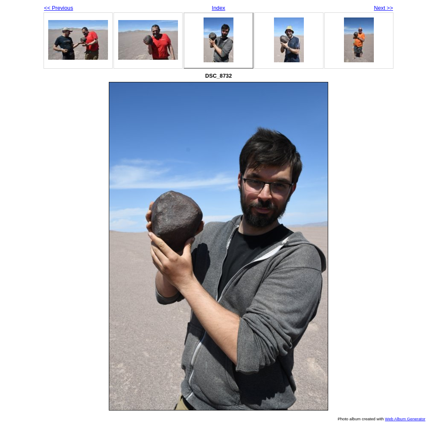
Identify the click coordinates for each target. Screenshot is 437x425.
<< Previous (58, 8)
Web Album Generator (405, 418)
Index (218, 8)
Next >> (383, 8)
